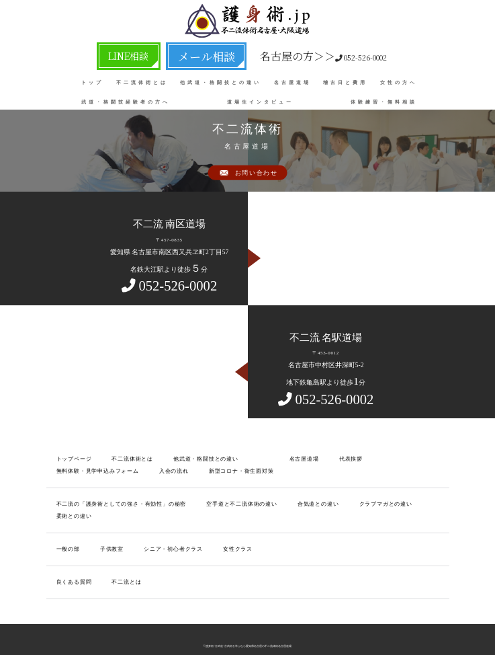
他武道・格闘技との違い (220, 80)
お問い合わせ (256, 173)
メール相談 (198, 54)
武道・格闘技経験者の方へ (125, 99)
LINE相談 (144, 54)
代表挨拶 (327, 458)
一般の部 (66, 531)
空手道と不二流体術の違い (221, 500)
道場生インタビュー (260, 99)
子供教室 (107, 531)
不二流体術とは (142, 80)
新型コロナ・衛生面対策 (130, 468)
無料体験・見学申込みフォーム (394, 458)
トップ (92, 80)
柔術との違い (410, 500)
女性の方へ (398, 80)
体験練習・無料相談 (384, 99)
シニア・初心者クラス (163, 531)
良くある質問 (71, 562)
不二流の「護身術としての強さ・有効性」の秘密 (113, 500)
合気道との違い (290, 500)
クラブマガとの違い (351, 500)
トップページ (71, 458)
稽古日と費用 (345, 80)
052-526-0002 (299, 55)
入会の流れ (69, 468)
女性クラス (222, 531)
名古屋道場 (292, 80)
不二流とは (120, 562)
